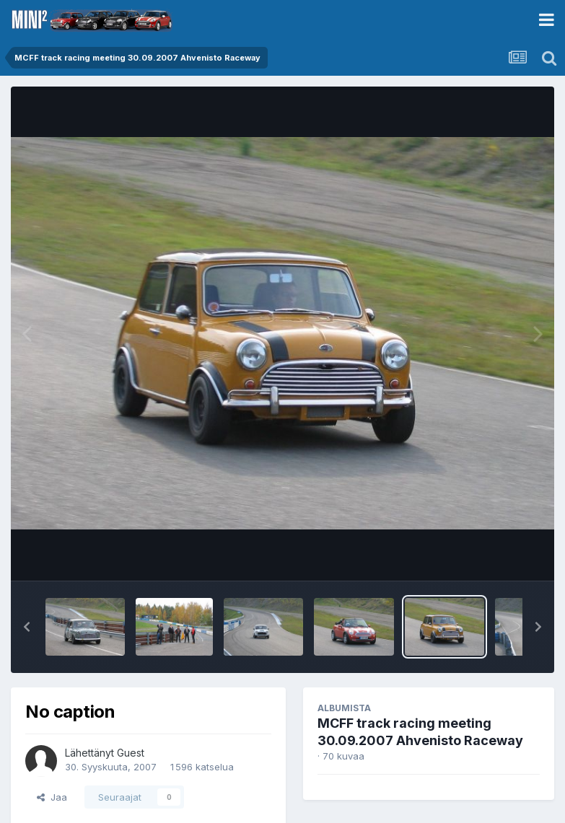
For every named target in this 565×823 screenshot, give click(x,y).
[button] (27, 627)
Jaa (52, 797)
